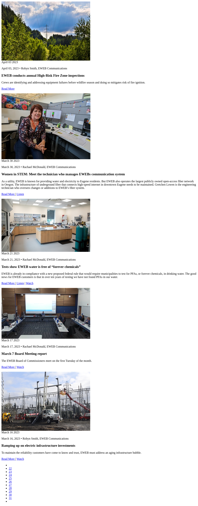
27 (10, 484)
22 (10, 468)
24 (10, 475)
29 (10, 491)
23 (10, 471)
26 (10, 481)
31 (10, 498)
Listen (20, 194)
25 (10, 478)
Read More (8, 88)
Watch (29, 283)
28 (10, 488)
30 (10, 494)
